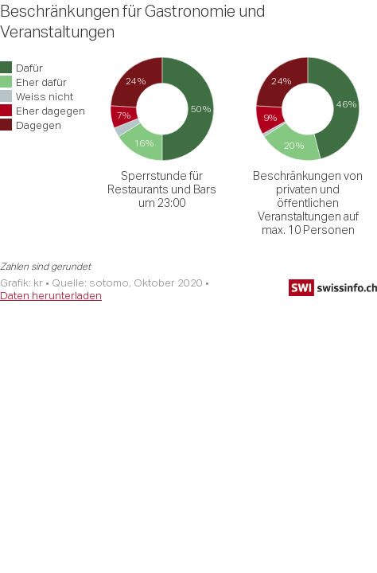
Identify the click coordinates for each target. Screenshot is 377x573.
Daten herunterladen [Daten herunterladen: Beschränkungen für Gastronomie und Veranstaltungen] (51, 295)
